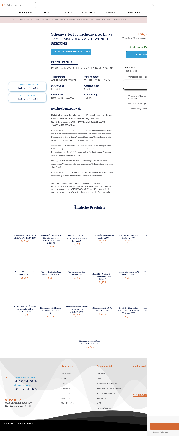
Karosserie (24, 19)
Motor (63, 378)
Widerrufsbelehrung (105, 408)
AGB (99, 403)
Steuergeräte (66, 373)
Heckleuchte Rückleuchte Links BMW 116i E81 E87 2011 (51, 310)
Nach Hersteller (67, 403)
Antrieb (64, 383)
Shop (99, 378)
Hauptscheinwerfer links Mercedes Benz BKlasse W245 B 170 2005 (154, 274)
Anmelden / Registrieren (107, 383)
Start (14, 19)
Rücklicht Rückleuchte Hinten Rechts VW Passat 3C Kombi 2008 (128, 310)
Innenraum (65, 393)
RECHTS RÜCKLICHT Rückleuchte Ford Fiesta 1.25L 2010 (102, 276)
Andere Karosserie (41, 19)
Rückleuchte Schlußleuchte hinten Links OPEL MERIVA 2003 (25, 309)
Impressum (101, 398)
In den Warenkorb (144, 55)
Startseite (101, 373)
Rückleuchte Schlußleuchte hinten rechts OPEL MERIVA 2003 (76, 309)
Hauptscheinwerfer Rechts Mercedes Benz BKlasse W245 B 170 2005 (154, 310)
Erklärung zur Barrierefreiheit (109, 388)
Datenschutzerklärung (106, 393)
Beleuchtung (66, 398)
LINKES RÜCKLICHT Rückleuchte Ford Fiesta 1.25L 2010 (77, 238)
